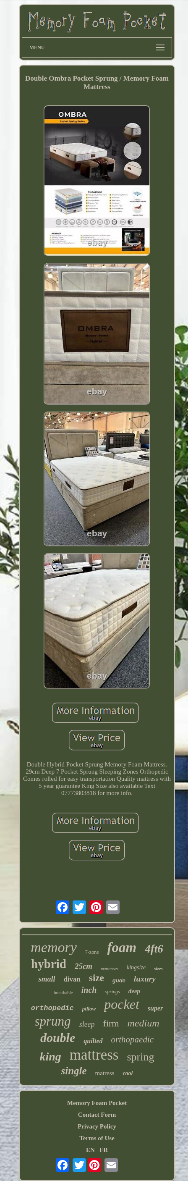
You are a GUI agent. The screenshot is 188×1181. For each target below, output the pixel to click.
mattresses (109, 968)
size (96, 978)
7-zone (92, 952)
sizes (158, 968)
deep (134, 991)
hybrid (48, 964)
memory (54, 947)
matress (105, 1073)
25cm (83, 966)
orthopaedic (132, 1039)
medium (143, 1023)
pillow (89, 1008)
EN (90, 1150)
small (46, 979)
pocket (121, 1004)
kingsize (136, 967)
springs (112, 992)
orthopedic (52, 1008)
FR (103, 1150)
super (155, 1008)
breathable (63, 992)
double (57, 1038)
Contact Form (97, 1114)
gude (118, 980)
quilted (93, 1041)
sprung (52, 1021)
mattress (94, 1055)
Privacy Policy (97, 1126)
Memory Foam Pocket (97, 1103)
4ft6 (154, 948)
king (50, 1056)
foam (122, 947)
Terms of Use (97, 1138)
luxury (145, 978)
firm (111, 1023)
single (73, 1070)
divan (72, 979)
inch (89, 990)
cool (128, 1073)
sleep (87, 1024)
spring (140, 1057)
